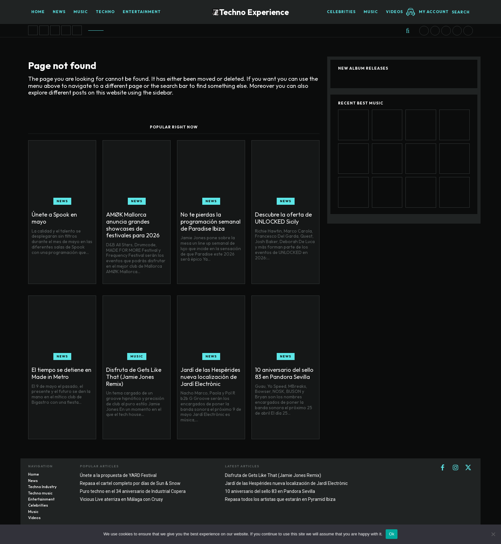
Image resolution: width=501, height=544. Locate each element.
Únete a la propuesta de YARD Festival (118, 475)
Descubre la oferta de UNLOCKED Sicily (283, 218)
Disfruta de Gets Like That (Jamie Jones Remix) (133, 376)
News (62, 201)
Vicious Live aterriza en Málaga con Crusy (121, 499)
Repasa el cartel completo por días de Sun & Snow (130, 483)
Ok (391, 534)
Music (136, 356)
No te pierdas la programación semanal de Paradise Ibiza (211, 221)
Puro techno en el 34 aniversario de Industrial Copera (133, 491)
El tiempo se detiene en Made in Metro (61, 373)
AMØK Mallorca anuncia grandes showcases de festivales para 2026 (132, 225)
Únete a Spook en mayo (54, 218)
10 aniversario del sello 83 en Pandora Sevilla (284, 373)
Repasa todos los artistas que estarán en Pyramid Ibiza (280, 499)
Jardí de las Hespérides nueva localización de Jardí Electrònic (210, 376)
